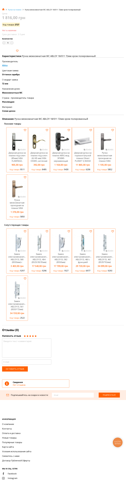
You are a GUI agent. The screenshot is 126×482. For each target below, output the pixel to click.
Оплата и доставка (11, 433)
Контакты (7, 428)
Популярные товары (12, 442)
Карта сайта (8, 447)
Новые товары (9, 437)
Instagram (9, 478)
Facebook (9, 473)
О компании (8, 424)
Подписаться (109, 395)
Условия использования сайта (16, 451)
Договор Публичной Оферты (16, 460)
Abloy (5, 65)
